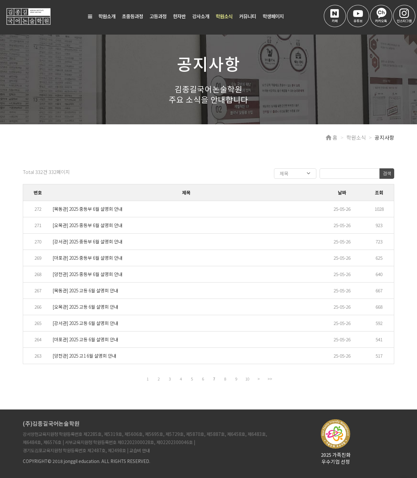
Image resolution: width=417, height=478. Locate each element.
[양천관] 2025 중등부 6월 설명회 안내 (87, 274)
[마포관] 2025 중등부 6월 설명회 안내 (87, 257)
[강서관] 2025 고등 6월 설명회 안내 (85, 323)
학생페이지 (273, 16)
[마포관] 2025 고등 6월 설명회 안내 (85, 339)
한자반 (179, 16)
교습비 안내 (139, 450)
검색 (387, 173)
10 (247, 378)
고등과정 (158, 16)
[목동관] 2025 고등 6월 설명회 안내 (85, 290)
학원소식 (224, 16)
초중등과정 (132, 16)
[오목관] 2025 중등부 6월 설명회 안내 (87, 225)
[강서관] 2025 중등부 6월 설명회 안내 (87, 241)
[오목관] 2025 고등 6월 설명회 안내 (85, 306)
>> (269, 378)
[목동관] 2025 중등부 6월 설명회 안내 (87, 209)
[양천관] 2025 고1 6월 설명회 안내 (84, 355)
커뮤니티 (247, 16)
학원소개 (106, 16)
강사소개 (200, 16)
